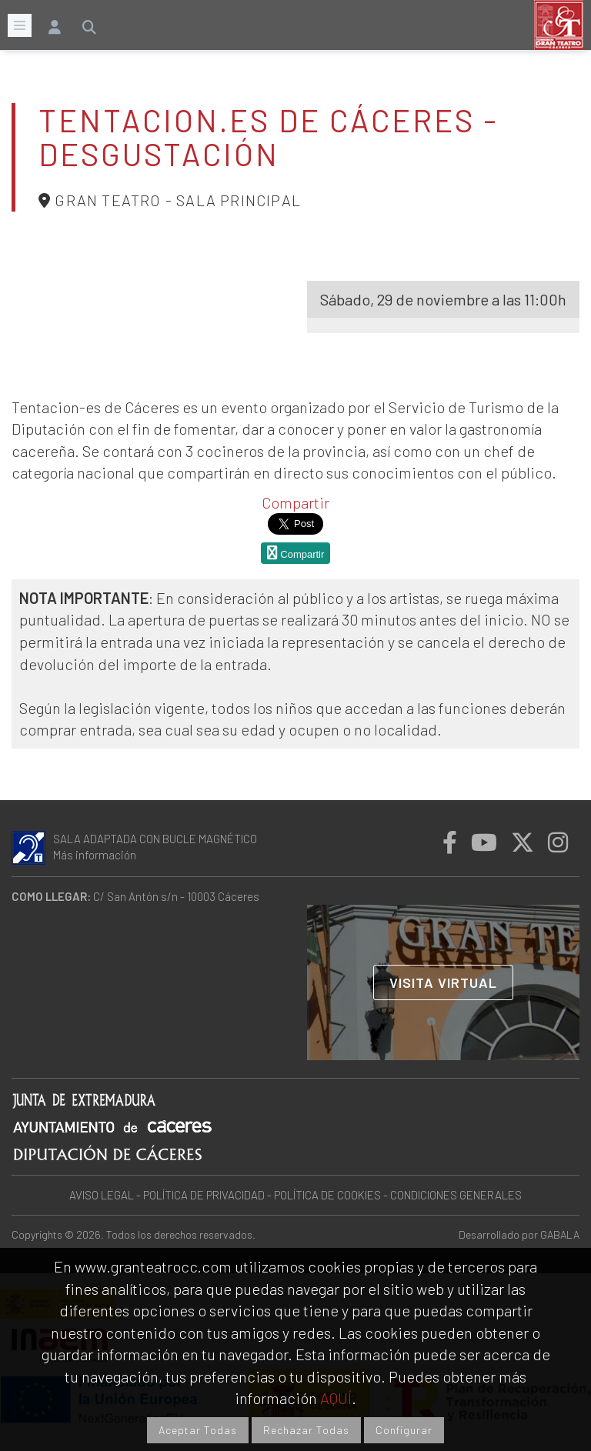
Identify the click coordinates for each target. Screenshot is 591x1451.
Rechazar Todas (306, 1429)
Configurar (404, 1429)
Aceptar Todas (198, 1429)
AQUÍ (336, 1398)
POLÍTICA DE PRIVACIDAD (204, 1195)
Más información (94, 855)
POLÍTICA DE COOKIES (327, 1195)
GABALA (559, 1234)
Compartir (295, 502)
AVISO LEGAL (101, 1195)
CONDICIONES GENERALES (456, 1195)
